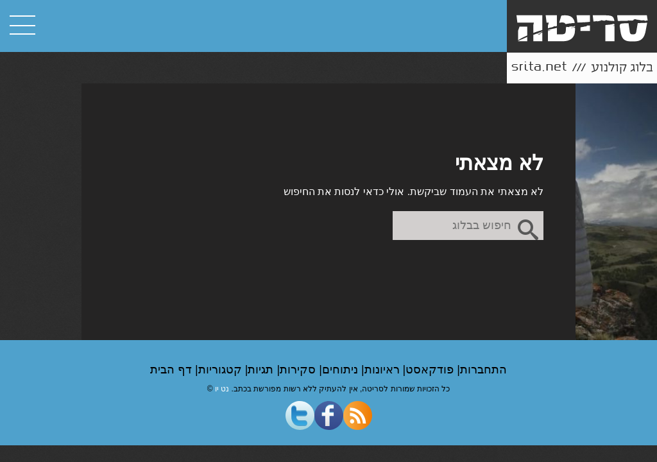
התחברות (483, 369)
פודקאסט (431, 369)
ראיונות (383, 369)
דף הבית (172, 369)
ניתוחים (341, 369)
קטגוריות (221, 369)
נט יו (222, 388)
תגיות (262, 369)
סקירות (299, 369)
